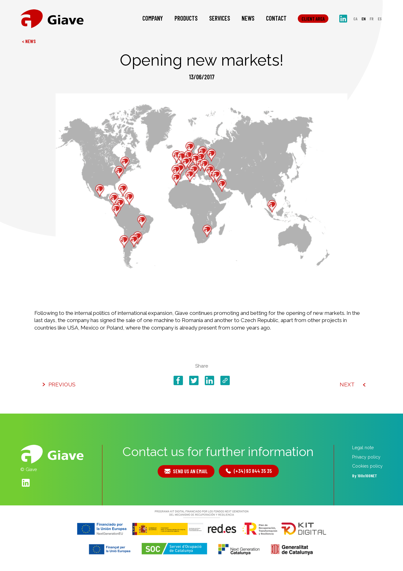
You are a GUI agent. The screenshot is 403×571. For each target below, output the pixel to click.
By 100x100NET (364, 475)
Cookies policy (367, 466)
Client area (313, 19)
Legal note (363, 447)
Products (186, 18)
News (248, 18)
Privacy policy (366, 456)
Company (152, 18)
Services (219, 18)
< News (29, 41)
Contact (276, 18)
